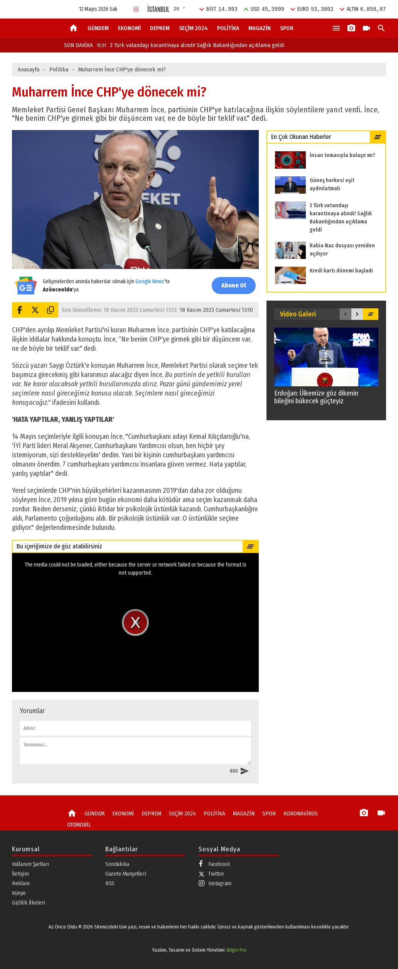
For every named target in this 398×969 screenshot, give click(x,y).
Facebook (214, 864)
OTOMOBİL (79, 824)
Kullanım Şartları (30, 864)
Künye (19, 893)
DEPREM (160, 28)
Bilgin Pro (236, 950)
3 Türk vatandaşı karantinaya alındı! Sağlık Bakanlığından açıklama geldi (190, 45)
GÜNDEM (98, 28)
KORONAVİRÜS (300, 813)
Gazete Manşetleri (125, 873)
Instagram (215, 883)
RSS (110, 883)
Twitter (211, 873)
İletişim (20, 873)
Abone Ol (233, 285)
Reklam (20, 883)
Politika (58, 69)
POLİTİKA (228, 28)
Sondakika (117, 864)
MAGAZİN (259, 28)
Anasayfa (28, 69)
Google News (149, 281)
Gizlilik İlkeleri (28, 902)
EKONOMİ (129, 28)
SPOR (286, 28)
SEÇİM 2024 (193, 28)
